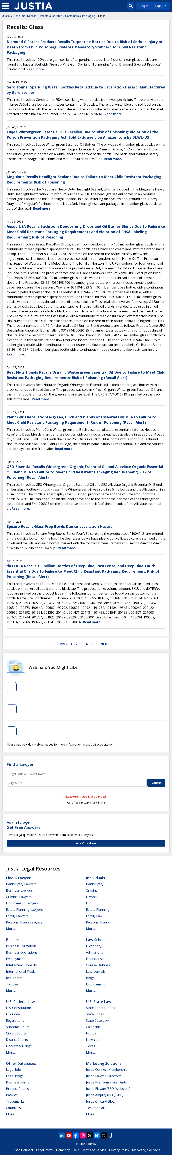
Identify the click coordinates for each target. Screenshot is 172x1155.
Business (13, 939)
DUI (89, 903)
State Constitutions (100, 1008)
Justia (6, 16)
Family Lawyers (17, 916)
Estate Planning (98, 909)
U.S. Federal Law (20, 1001)
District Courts (17, 1039)
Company (63, 1150)
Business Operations (21, 952)
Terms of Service (94, 1150)
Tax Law (12, 984)
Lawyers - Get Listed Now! (86, 796)
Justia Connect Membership (107, 1069)
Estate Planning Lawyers (24, 909)
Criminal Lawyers (19, 897)
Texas (90, 1046)
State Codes (95, 1014)
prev (63, 644)
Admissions (94, 952)
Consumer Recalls (24, 16)
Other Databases (21, 1063)
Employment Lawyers (22, 903)
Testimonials (95, 1108)
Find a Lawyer (20, 764)
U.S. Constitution (18, 1008)
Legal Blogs (15, 1076)
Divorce (91, 897)
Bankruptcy (94, 884)
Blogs (90, 978)
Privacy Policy (119, 1150)
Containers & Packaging (80, 16)
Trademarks (15, 1101)
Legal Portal (44, 1150)
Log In (144, 6)
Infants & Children (51, 16)
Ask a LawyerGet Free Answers (23, 825)
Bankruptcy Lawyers (21, 884)
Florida (91, 1033)
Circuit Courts (16, 1033)
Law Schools (96, 939)
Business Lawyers (19, 890)
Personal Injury (97, 922)
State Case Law (97, 1020)
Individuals (95, 877)
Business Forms (18, 1082)
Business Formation (21, 946)
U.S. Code (13, 1014)
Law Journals (95, 971)
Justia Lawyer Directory (103, 1076)
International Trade (21, 971)
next (105, 644)
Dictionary (93, 946)
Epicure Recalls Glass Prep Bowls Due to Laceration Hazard (60, 526)
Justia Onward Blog (100, 1101)
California (93, 1027)
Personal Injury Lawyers (24, 922)
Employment (15, 959)
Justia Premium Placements (106, 1082)
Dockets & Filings (19, 1046)
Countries (13, 1108)
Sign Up (160, 6)
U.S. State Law (98, 1001)
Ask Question (86, 843)
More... (11, 928)
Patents (12, 1095)
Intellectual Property (21, 965)
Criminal (92, 890)
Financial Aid (95, 959)
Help (76, 1150)
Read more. (36, 69)
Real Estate (14, 978)
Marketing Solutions (103, 1063)
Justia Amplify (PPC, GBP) (104, 1095)
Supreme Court (17, 1027)
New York (93, 1039)
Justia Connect (22, 1150)
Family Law (94, 916)
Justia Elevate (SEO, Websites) (108, 1088)
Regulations (15, 1020)
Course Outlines (98, 965)
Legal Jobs (14, 1069)
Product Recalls (17, 1088)
